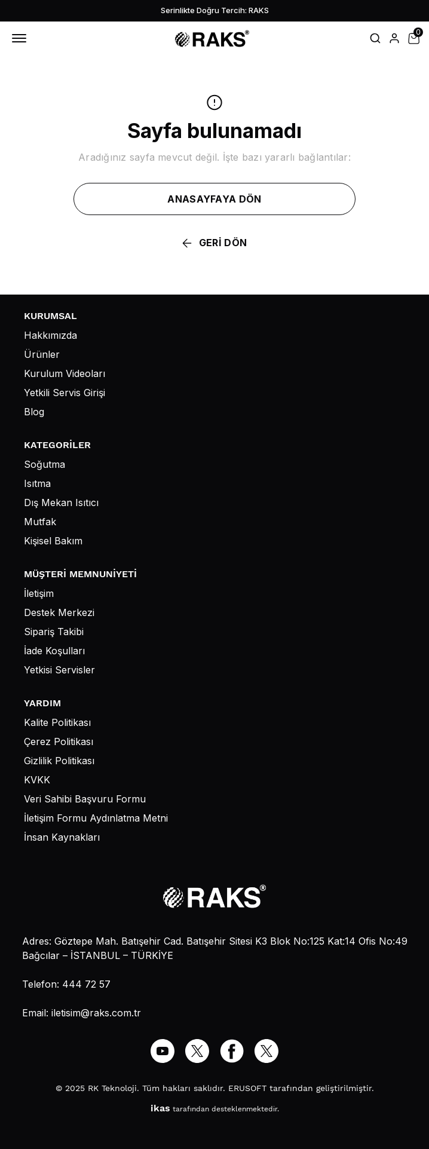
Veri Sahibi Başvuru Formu (85, 799)
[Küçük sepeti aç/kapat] (413, 38)
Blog (34, 412)
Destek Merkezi (59, 612)
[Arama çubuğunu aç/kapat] (375, 38)
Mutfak (40, 522)
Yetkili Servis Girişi (64, 393)
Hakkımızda (50, 335)
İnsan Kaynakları (62, 837)
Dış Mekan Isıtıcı (61, 502)
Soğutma (44, 464)
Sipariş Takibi (54, 632)
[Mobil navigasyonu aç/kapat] (21, 38)
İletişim (39, 593)
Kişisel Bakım (53, 541)
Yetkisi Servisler (59, 670)
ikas (160, 1108)
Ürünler (42, 354)
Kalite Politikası (57, 722)
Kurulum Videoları (64, 373)
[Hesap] (394, 38)
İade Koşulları (54, 651)
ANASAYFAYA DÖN (214, 199)
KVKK (37, 780)
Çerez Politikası (58, 741)
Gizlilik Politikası (59, 761)
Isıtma (37, 483)
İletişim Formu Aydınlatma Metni (96, 818)
